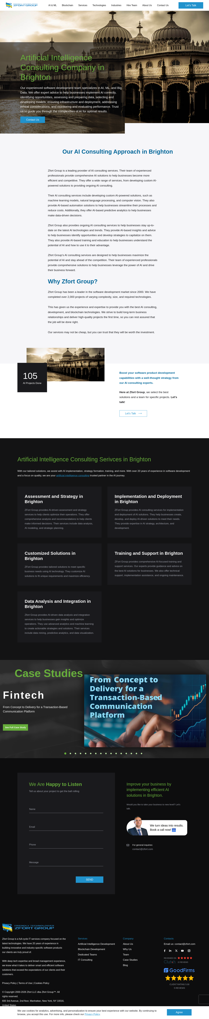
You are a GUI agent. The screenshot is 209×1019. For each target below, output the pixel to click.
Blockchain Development (91, 949)
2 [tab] (70, 753)
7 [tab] (96, 753)
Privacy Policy (92, 1014)
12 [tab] (121, 753)
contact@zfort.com (142, 849)
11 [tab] (116, 753)
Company (128, 938)
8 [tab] (101, 753)
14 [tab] (131, 753)
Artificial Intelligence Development (96, 944)
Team (126, 954)
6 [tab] (90, 753)
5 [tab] (85, 753)
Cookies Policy (41, 983)
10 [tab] (111, 753)
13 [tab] (126, 753)
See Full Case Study (15, 727)
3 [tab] (75, 753)
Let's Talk (190, 5)
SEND (89, 879)
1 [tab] (65, 753)
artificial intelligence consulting (72, 475)
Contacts (169, 938)
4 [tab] (80, 753)
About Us (128, 944)
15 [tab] (136, 753)
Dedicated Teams (87, 954)
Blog (125, 965)
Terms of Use (25, 983)
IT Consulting (85, 959)
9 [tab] (106, 753)
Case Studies (130, 959)
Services (82, 938)
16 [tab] (141, 753)
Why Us (127, 949)
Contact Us (163, 5)
